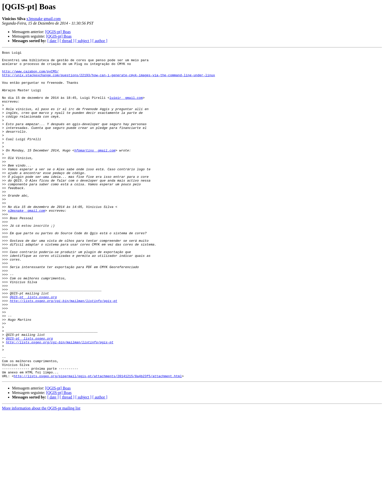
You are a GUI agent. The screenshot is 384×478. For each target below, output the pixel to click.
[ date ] (53, 41)
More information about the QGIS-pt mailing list (41, 473)
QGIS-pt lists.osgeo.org (33, 346)
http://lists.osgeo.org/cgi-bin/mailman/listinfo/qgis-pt (63, 351)
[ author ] (99, 41)
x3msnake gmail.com (43, 19)
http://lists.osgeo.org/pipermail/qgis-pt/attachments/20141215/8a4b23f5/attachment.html (98, 441)
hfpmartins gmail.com (94, 170)
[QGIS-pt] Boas (58, 32)
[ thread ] (67, 41)
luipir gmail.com (126, 107)
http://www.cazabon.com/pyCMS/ (30, 75)
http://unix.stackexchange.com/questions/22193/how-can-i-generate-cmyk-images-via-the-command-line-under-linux (108, 80)
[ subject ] (83, 41)
